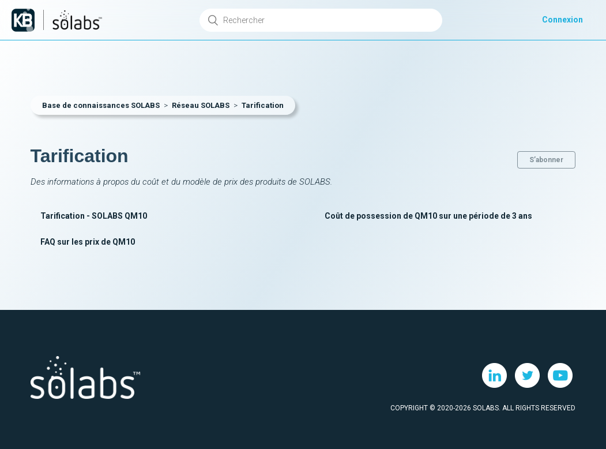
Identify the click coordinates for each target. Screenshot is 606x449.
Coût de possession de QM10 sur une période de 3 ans (428, 215)
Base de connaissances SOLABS (101, 105)
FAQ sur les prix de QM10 (87, 241)
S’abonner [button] (546, 160)
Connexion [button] (562, 19)
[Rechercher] (321, 20)
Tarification (263, 105)
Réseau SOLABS (200, 105)
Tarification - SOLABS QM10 (93, 215)
